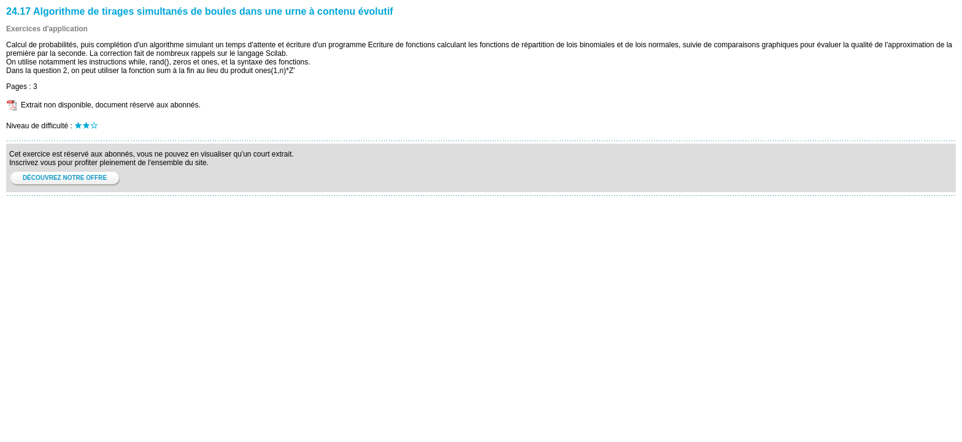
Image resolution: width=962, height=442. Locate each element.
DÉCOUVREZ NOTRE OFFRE (65, 177)
